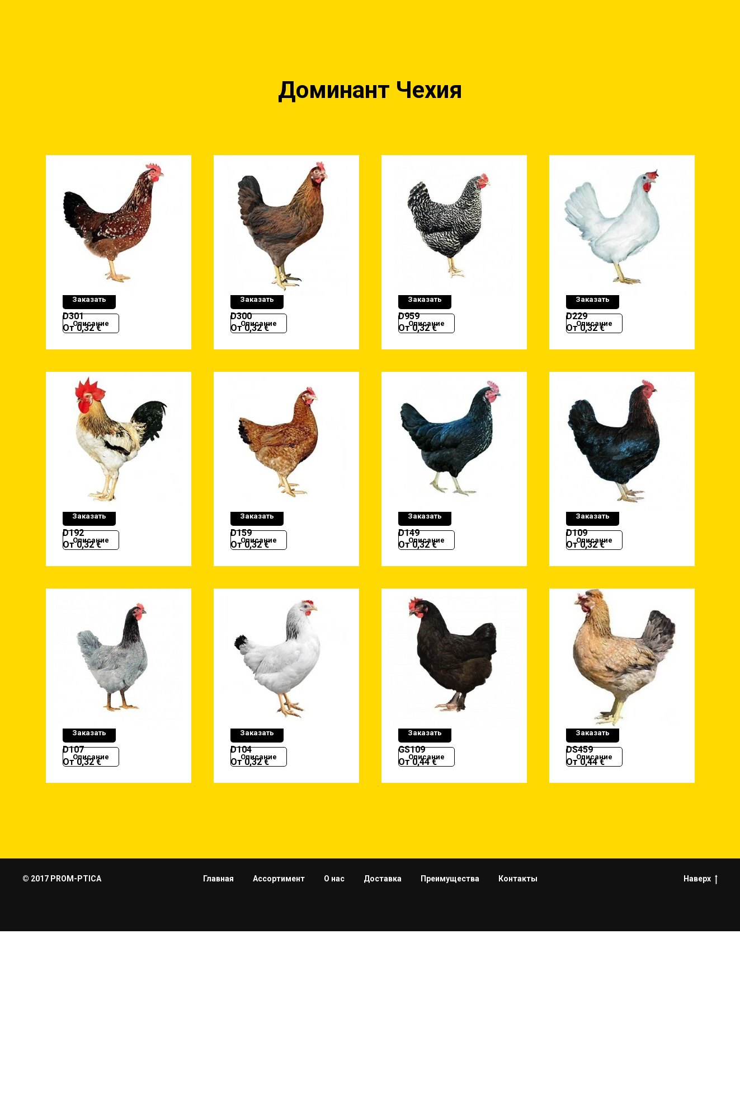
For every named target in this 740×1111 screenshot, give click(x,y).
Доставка (383, 1058)
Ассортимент (279, 1058)
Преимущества (450, 1058)
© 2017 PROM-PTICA (61, 1057)
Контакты (518, 1058)
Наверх (701, 1058)
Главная (218, 1058)
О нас (334, 1058)
